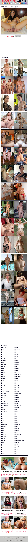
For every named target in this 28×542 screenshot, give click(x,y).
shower (17, 417)
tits (16, 438)
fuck (2, 420)
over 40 (17, 384)
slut (16, 422)
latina (3, 453)
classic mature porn (6, 387)
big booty (3, 364)
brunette (3, 382)
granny (3, 430)
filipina (3, 418)
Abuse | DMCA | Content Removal (10, 537)
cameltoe (3, 384)
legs (16, 347)
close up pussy (5, 391)
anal (2, 349)
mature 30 (18, 382)
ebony (3, 407)
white (16, 449)
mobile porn (18, 356)
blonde (3, 372)
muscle (17, 362)
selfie (16, 409)
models (17, 358)
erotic (3, 409)
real (16, 403)
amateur (3, 347)
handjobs (3, 436)
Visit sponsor (18, 36)
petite (17, 395)
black (3, 370)
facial (3, 413)
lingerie (17, 351)
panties (17, 391)
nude (16, 370)
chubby (3, 386)
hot (2, 442)
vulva (16, 448)
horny (3, 440)
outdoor (17, 380)
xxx (16, 453)
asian (3, 351)
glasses (3, 426)
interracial (4, 448)
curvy (3, 401)
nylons (17, 372)
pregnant (17, 397)
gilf (2, 422)
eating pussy (4, 405)
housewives (4, 444)
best (2, 362)
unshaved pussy (19, 440)
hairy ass (3, 434)
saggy (17, 407)
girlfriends (4, 424)
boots (3, 378)
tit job (16, 436)
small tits (17, 424)
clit (2, 389)
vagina (17, 444)
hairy (2, 432)
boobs (3, 376)
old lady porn (18, 374)
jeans (3, 449)
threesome (18, 434)
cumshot (3, 397)
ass (2, 353)
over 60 (17, 387)
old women (18, 376)
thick (16, 432)
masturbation (18, 353)
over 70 (17, 389)
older (16, 378)
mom (16, 360)
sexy (16, 413)
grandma (3, 428)
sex (16, 411)
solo (16, 426)
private (17, 399)
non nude (17, 368)
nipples (17, 366)
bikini (3, 368)
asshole (3, 354)
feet (2, 417)
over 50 (17, 386)
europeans (4, 411)
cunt (2, 399)
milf (16, 354)
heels (3, 438)
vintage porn (18, 446)
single (17, 418)
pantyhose (18, 393)
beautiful (3, 360)
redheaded (18, 405)
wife (16, 451)
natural (17, 364)
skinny (17, 420)
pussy (17, 401)
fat (2, 415)
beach (3, 358)
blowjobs (3, 374)
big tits (3, 366)
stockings (17, 428)
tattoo (17, 430)
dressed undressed (6, 403)
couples (3, 393)
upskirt (17, 442)
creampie (4, 395)
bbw (2, 356)
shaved (17, 415)
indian (3, 446)
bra (2, 380)
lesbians (17, 349)
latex (2, 451)
